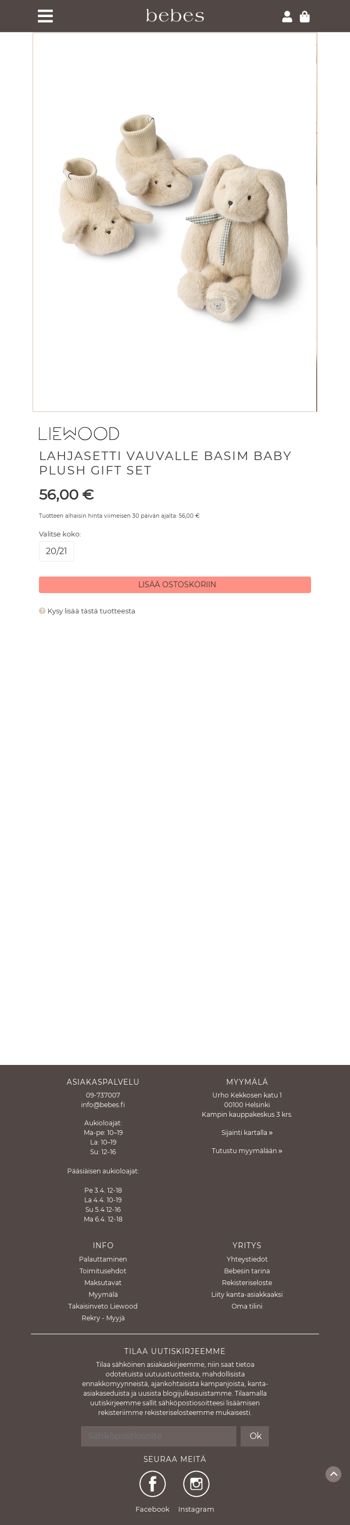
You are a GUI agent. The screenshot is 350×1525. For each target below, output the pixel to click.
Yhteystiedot (247, 1259)
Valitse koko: (60, 534)
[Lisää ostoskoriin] (175, 585)
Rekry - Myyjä (103, 1318)
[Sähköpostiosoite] (159, 1436)
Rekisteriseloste (247, 1283)
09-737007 (103, 1095)
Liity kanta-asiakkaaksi (247, 1294)
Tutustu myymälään (247, 1151)
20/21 (56, 550)
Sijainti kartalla (247, 1133)
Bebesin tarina (247, 1271)
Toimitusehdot (102, 1271)
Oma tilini (247, 1306)
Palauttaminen (103, 1259)
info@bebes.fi (103, 1105)
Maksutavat (103, 1283)
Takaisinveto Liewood (103, 1306)
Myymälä (103, 1294)
